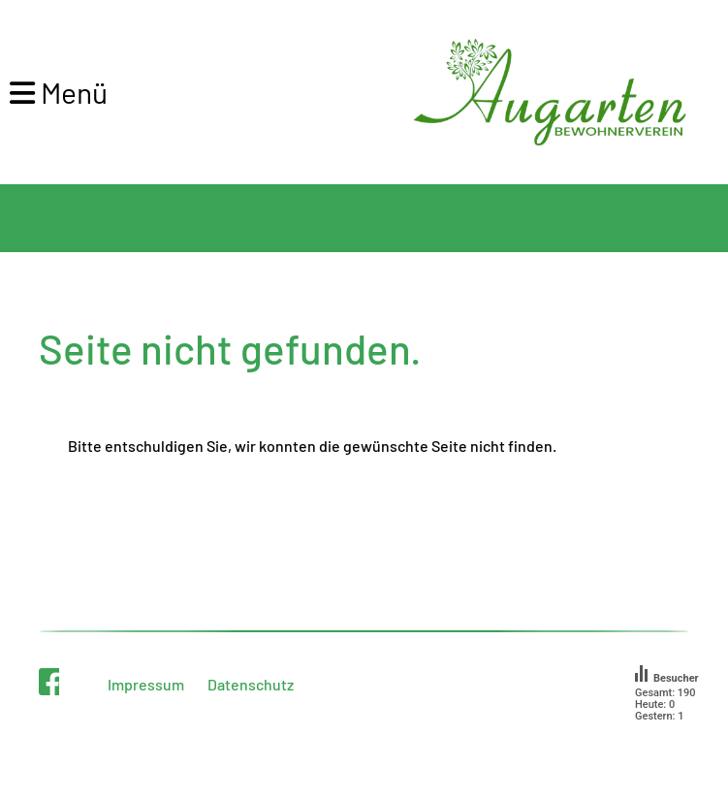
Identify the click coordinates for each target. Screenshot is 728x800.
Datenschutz (250, 684)
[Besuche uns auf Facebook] (52, 680)
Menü (59, 92)
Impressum (146, 684)
